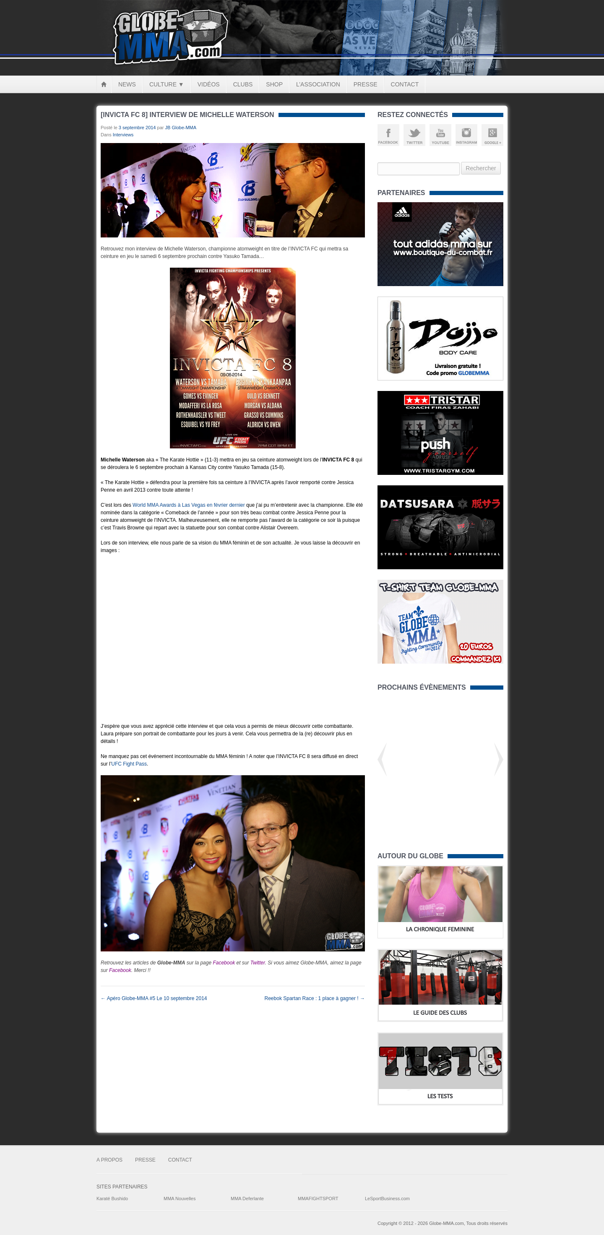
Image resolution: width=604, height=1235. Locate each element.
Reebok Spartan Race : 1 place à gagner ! (315, 998)
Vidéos (209, 84)
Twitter (257, 963)
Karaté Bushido (112, 1198)
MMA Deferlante (247, 1198)
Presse (366, 84)
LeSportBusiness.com (387, 1198)
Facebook (224, 963)
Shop (274, 84)
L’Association (318, 84)
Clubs (243, 84)
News (127, 84)
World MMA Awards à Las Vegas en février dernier (189, 505)
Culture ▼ (166, 84)
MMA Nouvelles (179, 1198)
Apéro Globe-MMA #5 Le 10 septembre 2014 (154, 998)
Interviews (123, 134)
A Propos (109, 1160)
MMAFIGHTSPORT (318, 1198)
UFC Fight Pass (129, 764)
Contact (405, 84)
